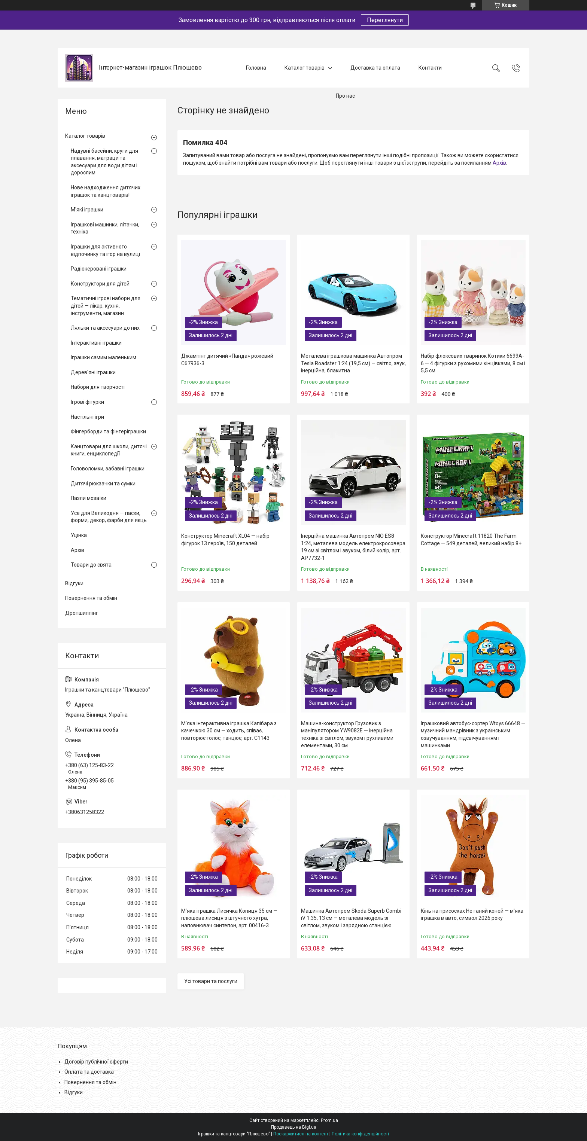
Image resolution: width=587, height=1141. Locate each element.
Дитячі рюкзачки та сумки (103, 483)
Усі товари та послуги (210, 981)
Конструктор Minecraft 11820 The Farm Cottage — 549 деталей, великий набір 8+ (471, 539)
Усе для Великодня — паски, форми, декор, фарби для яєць (109, 517)
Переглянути (385, 20)
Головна (256, 68)
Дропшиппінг (81, 613)
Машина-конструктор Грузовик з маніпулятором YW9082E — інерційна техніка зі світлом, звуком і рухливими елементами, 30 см (347, 734)
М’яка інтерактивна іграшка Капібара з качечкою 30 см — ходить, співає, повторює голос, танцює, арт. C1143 (229, 730)
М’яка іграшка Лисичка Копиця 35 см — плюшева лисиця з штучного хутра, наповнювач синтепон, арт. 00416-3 (229, 918)
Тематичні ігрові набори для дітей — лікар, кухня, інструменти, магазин (105, 305)
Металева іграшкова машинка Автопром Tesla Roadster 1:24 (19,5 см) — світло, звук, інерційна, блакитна (353, 363)
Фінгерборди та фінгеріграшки (108, 431)
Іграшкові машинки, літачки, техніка (105, 228)
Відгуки (74, 583)
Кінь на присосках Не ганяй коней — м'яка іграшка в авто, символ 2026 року (472, 914)
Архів (499, 163)
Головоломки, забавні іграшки (108, 469)
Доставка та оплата (375, 68)
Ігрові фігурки (87, 402)
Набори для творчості (98, 387)
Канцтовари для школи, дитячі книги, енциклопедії (109, 450)
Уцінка (79, 535)
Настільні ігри (87, 417)
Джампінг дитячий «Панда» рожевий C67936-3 (227, 359)
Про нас (345, 96)
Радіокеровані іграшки (99, 269)
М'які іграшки (87, 210)
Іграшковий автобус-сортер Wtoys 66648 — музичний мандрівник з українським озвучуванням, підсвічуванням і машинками (473, 734)
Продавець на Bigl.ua (293, 1127)
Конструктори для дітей (100, 284)
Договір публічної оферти (96, 1062)
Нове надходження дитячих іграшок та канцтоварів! (105, 191)
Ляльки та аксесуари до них (105, 328)
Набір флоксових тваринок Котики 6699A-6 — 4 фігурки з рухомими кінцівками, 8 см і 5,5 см (473, 363)
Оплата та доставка (89, 1072)
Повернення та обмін (91, 598)
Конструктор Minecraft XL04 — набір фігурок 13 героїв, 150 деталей (225, 539)
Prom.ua (329, 1120)
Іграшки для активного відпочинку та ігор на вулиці (105, 250)
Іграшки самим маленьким (103, 357)
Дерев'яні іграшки (93, 372)
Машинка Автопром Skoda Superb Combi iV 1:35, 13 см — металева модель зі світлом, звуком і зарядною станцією (351, 918)
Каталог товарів (305, 68)
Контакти (430, 68)
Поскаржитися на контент (300, 1134)
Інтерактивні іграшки (96, 343)
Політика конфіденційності (360, 1134)
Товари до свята (91, 565)
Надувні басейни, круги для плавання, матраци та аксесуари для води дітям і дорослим (104, 162)
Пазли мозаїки (88, 498)
